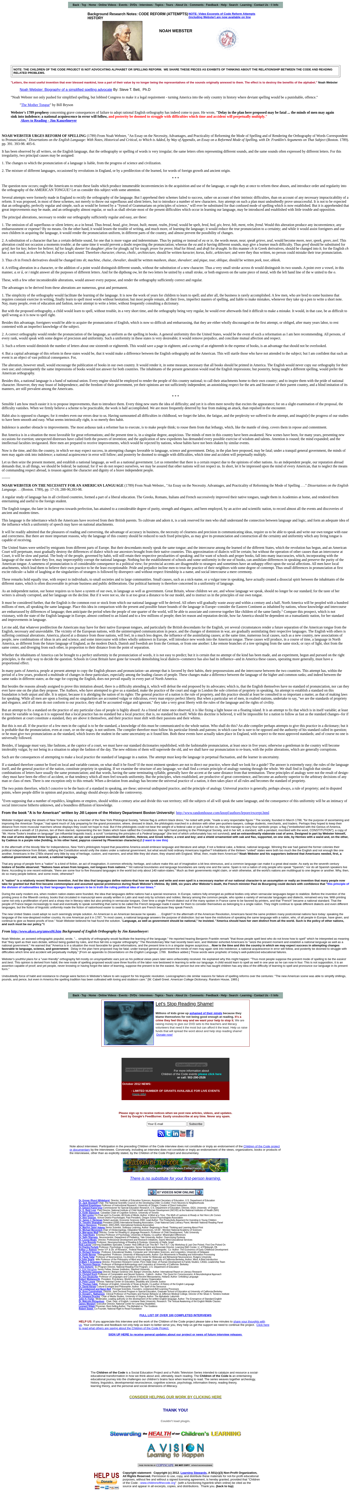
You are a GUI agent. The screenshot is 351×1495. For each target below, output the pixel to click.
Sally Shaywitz (88, 1237)
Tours (169, 4)
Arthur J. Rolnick (88, 1249)
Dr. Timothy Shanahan (90, 1222)
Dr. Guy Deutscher (88, 1277)
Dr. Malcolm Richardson (91, 1301)
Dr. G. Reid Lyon (87, 1210)
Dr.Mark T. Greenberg (90, 1262)
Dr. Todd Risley (87, 1235)
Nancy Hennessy (88, 1225)
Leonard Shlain (87, 1306)
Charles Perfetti (90, 1247)
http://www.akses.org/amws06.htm (36, 931)
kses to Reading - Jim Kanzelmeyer (50, 120)
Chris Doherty (86, 1267)
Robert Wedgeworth (89, 1279)
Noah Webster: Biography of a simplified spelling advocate (66, 90)
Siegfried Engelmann (90, 1205)
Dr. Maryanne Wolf (88, 1232)
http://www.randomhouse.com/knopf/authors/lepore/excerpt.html (222, 813)
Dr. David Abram (87, 1286)
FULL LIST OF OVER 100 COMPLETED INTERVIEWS (175, 1315)
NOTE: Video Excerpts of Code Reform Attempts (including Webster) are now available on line (221, 15)
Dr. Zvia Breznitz (87, 1242)
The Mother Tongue (35, 105)
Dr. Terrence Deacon (90, 1264)
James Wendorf (87, 1304)
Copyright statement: (137, 1472)
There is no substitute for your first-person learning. (175, 1178)
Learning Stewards (194, 1472)
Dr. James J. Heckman (91, 1220)
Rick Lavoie (85, 1245)
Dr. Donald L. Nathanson (92, 1294)
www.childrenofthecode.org (157, 1482)
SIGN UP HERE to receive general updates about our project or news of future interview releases (175, 1334)
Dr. (80, 1247)
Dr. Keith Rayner (87, 1254)
